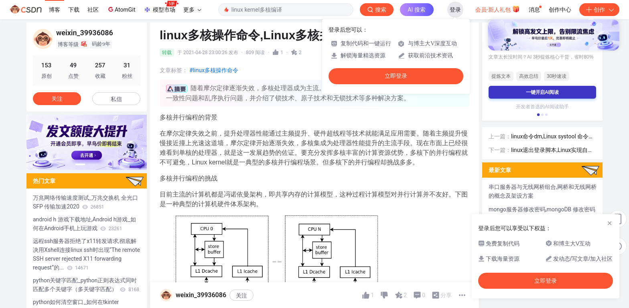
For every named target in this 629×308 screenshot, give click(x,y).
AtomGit (121, 9)
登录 (455, 9)
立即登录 (396, 76)
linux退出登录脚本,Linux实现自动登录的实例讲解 (552, 150)
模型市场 (161, 7)
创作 (599, 9)
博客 (54, 9)
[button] (80, 164)
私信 (116, 99)
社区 (93, 9)
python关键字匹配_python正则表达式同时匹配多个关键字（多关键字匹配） (86, 284)
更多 (192, 9)
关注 (241, 295)
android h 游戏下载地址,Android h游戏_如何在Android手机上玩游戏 (84, 223)
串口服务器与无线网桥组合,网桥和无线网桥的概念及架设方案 (543, 191)
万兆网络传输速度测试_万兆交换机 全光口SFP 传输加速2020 (85, 202)
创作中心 (560, 9)
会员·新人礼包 (497, 9)
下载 (73, 9)
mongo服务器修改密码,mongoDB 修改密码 (542, 209)
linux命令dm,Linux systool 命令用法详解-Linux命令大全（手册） (552, 137)
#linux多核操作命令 (213, 70)
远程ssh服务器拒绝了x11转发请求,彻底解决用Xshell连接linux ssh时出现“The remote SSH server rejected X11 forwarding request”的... (86, 254)
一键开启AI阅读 (542, 92)
